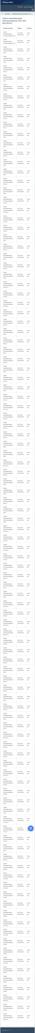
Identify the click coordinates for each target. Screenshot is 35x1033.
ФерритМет (5, 1030)
